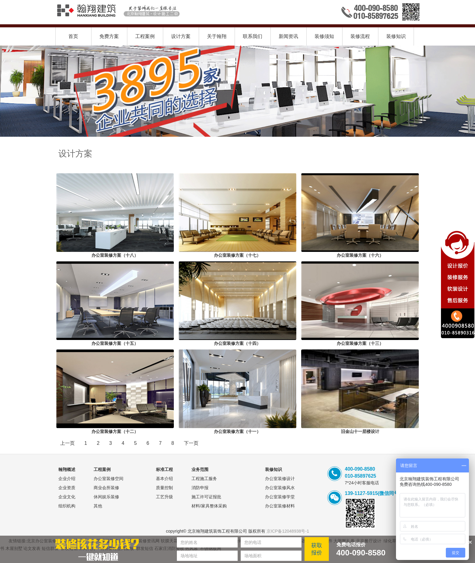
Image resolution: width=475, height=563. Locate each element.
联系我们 (252, 36)
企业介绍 (66, 478)
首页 (73, 36)
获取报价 (316, 549)
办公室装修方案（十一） (237, 431)
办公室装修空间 (108, 478)
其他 (98, 505)
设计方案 (181, 36)
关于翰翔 (216, 36)
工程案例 (145, 36)
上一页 (67, 443)
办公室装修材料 (280, 505)
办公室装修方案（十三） (360, 343)
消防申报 (199, 487)
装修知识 (396, 36)
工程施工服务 (204, 478)
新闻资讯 (288, 36)
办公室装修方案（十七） (237, 255)
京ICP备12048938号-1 (288, 531)
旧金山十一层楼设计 (360, 431)
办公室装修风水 (280, 487)
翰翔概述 (66, 469)
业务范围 (199, 469)
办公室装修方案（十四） (237, 343)
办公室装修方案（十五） (114, 343)
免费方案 (109, 36)
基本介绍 (164, 478)
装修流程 (360, 36)
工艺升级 (164, 496)
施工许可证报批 (206, 496)
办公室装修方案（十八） (114, 255)
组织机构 (66, 505)
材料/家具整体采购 (209, 505)
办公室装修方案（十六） (360, 255)
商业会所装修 (106, 487)
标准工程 (164, 469)
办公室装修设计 (280, 478)
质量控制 (164, 487)
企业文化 (66, 496)
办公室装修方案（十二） (114, 431)
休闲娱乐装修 (106, 496)
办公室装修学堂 (280, 496)
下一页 (191, 443)
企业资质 (66, 487)
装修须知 (324, 36)
